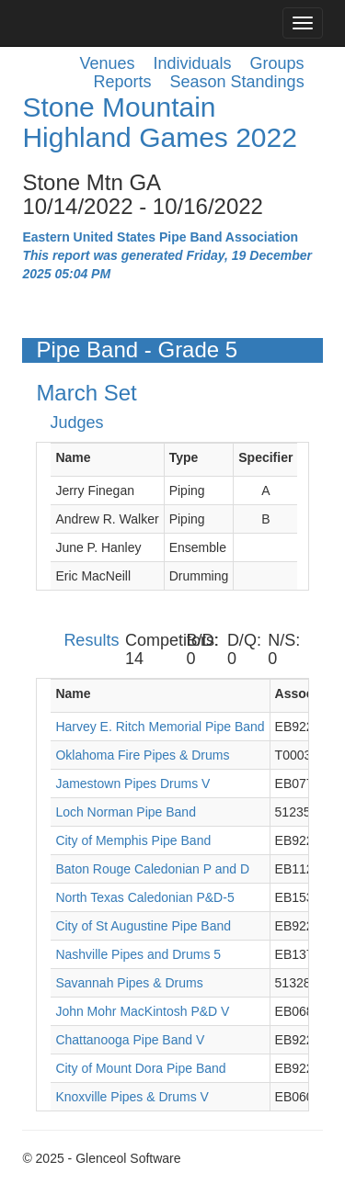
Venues (106, 63)
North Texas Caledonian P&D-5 (144, 897)
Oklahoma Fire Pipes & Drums (142, 755)
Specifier (265, 457)
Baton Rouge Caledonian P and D (152, 869)
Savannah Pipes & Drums (128, 982)
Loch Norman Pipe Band (125, 812)
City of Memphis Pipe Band (133, 840)
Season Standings (237, 82)
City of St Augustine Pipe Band (143, 926)
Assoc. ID (304, 693)
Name (72, 457)
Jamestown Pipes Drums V (132, 783)
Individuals (193, 63)
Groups (277, 63)
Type (184, 457)
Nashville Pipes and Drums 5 (138, 954)
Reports (122, 82)
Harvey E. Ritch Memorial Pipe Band (159, 726)
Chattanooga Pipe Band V (129, 1039)
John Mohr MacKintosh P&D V (142, 1011)
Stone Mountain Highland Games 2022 (159, 122)
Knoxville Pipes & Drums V (132, 1096)
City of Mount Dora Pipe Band (140, 1068)
